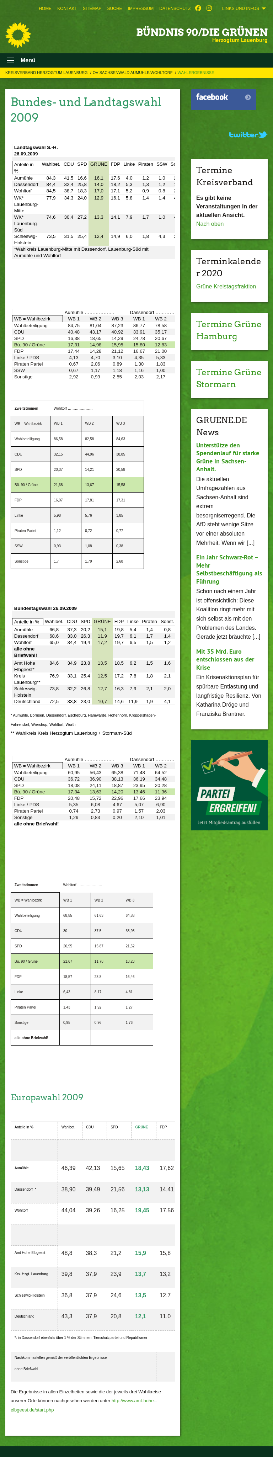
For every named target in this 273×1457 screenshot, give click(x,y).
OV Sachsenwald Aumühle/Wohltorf (133, 72)
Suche (114, 8)
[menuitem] (45, 8)
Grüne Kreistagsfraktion (226, 286)
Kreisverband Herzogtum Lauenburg (47, 72)
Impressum (141, 8)
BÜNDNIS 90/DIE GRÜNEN (202, 32)
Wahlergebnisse (196, 72)
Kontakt (67, 8)
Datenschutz (175, 8)
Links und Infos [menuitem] (240, 8)
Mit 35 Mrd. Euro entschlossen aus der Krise (225, 659)
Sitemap (92, 8)
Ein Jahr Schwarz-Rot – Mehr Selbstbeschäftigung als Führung (229, 569)
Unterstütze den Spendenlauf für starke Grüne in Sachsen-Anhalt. (227, 457)
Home (45, 8)
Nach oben (210, 224)
